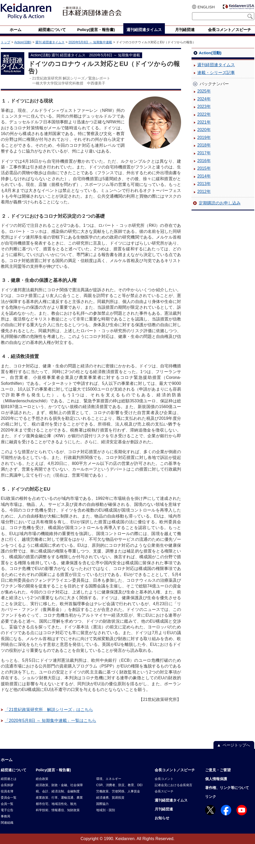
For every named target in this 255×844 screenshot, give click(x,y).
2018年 (204, 145)
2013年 (204, 183)
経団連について (13, 770)
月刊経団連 (164, 809)
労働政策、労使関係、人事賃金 (118, 791)
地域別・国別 (105, 810)
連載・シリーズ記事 (216, 72)
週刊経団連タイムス (216, 65)
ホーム (7, 759)
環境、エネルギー (108, 779)
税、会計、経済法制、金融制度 (58, 791)
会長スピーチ (164, 791)
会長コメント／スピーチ (175, 770)
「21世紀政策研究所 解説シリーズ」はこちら (49, 709)
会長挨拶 (7, 785)
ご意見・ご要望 (218, 770)
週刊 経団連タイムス (49, 42)
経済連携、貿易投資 (110, 797)
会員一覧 (7, 804)
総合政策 (42, 779)
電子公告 (7, 810)
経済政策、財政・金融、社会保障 (59, 785)
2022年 (204, 114)
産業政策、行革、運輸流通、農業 (59, 797)
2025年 (204, 91)
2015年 (204, 168)
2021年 (204, 122)
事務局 (5, 816)
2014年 (204, 176)
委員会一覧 (8, 797)
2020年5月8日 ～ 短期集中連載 (90, 42)
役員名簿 (7, 791)
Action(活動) (22, 42)
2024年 (204, 99)
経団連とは (8, 779)
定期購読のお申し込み (220, 203)
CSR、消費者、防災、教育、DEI (119, 785)
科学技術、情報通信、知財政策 (58, 810)
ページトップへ (236, 745)
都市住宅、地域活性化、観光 (56, 804)
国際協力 (102, 804)
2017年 (204, 153)
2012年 (204, 191)
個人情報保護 (216, 779)
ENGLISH (206, 7)
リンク (210, 796)
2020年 (204, 129)
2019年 (204, 137)
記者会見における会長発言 (173, 785)
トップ (5, 42)
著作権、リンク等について (227, 788)
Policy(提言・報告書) (53, 770)
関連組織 (7, 822)
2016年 (204, 161)
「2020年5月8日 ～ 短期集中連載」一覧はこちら (50, 720)
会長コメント (164, 779)
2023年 (204, 106)
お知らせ (162, 818)
